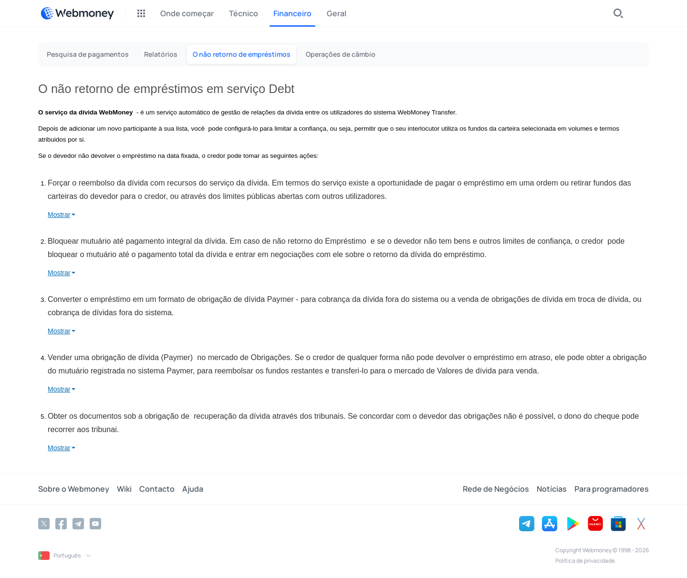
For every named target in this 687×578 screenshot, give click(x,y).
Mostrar (59, 214)
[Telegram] (78, 523)
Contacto (157, 489)
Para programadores (611, 489)
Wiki (124, 489)
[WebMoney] (77, 13)
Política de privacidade (585, 561)
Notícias (552, 489)
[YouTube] (95, 523)
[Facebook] (61, 523)
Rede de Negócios (496, 489)
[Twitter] (44, 523)
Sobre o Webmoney (73, 489)
